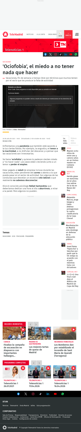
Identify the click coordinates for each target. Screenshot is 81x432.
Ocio (13, 236)
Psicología (20, 236)
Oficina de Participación (52, 417)
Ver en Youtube (55, 394)
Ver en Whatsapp (63, 394)
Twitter (50, 54)
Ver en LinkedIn (48, 394)
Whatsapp (75, 54)
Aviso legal (6, 419)
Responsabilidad (21, 415)
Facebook (45, 54)
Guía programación (43, 405)
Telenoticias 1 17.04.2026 (39, 371)
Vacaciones (7, 236)
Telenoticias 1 (10, 380)
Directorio (43, 415)
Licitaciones (24, 417)
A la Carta (41, 34)
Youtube (70, 54)
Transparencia (33, 415)
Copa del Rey (72, 272)
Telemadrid (14, 405)
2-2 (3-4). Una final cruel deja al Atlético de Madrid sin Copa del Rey (63, 273)
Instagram (55, 54)
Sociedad (7, 62)
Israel (69, 244)
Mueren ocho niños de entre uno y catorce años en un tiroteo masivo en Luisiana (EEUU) (63, 149)
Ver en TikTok (40, 394)
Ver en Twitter (26, 394)
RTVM (5, 402)
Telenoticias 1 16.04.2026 (64, 371)
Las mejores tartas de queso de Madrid (39, 333)
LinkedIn (65, 54)
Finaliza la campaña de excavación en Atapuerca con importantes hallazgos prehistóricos (14, 333)
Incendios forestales (64, 342)
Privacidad (66, 417)
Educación (70, 223)
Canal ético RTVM (36, 417)
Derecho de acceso (65, 415)
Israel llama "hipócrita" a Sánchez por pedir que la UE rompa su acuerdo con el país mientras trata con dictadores (63, 245)
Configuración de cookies (28, 419)
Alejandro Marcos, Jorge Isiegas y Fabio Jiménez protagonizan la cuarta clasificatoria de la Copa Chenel (63, 196)
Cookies (15, 419)
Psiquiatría (29, 236)
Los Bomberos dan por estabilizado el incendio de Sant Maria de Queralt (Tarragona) (64, 333)
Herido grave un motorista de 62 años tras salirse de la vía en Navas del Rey (63, 173)
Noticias (30, 34)
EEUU (69, 148)
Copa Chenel (72, 195)
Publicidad (53, 415)
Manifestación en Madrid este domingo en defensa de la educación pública (62, 223)
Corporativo (9, 411)
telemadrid (10, 428)
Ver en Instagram (33, 394)
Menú (77, 34)
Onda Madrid (53, 34)
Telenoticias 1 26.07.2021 (14, 371)
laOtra (33, 405)
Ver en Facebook (18, 394)
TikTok (60, 54)
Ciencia (7, 342)
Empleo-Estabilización (10, 417)
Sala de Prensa (8, 415)
